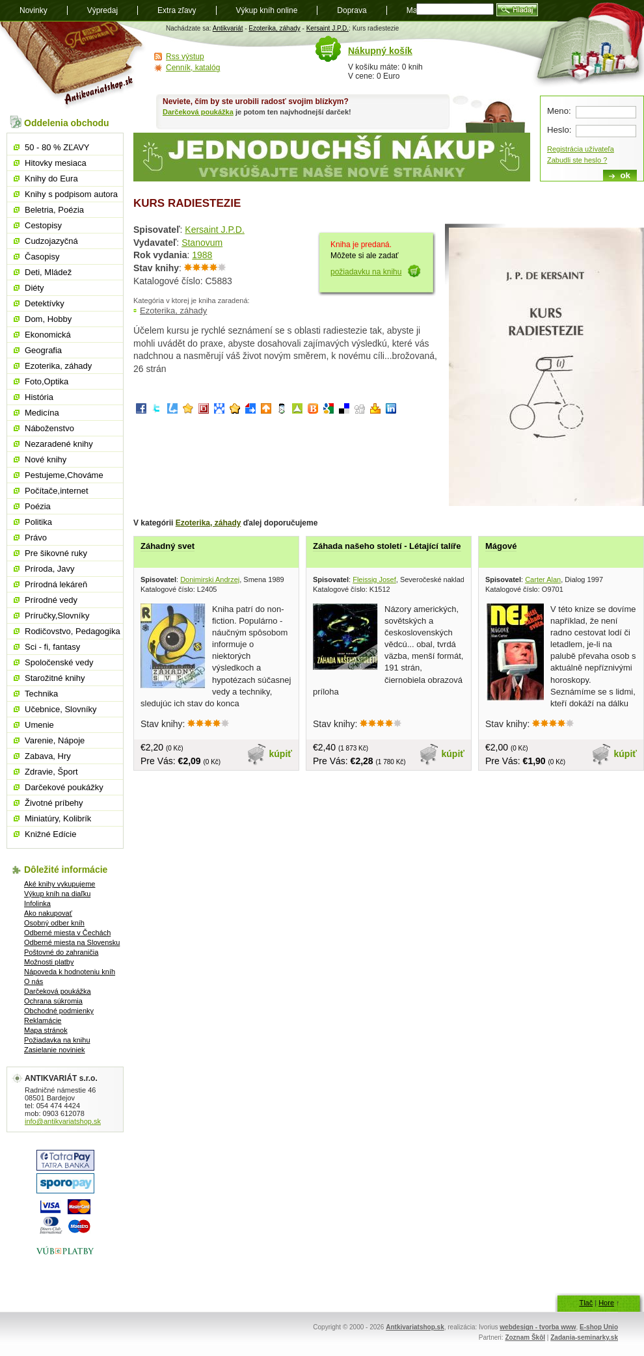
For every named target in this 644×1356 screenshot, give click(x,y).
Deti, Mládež (48, 272)
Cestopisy (43, 225)
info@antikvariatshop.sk (63, 1121)
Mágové (501, 546)
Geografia (43, 350)
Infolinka (37, 903)
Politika (38, 522)
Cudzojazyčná (51, 241)
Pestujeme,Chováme (64, 475)
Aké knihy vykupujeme (59, 884)
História (39, 397)
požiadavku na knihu (365, 271)
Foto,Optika (46, 381)
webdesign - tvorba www (538, 1327)
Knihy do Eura (51, 178)
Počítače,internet (56, 491)
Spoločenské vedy (59, 662)
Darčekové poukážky (64, 787)
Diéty (34, 288)
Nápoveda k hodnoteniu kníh (69, 972)
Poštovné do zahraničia (61, 952)
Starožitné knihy (55, 678)
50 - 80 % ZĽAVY (57, 147)
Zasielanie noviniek (54, 1050)
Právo (36, 537)
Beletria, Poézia (54, 210)
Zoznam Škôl (525, 1337)
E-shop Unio (599, 1327)
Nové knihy (45, 459)
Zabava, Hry (48, 756)
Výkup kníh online (267, 10)
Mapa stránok (46, 1030)
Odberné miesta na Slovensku (72, 942)
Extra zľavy (176, 10)
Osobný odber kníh (54, 923)
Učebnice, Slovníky (61, 709)
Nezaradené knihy (59, 444)
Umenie (39, 725)
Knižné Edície (51, 834)
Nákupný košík (380, 51)
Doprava (351, 10)
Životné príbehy (54, 803)
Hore (606, 1303)
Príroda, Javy (50, 569)
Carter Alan (543, 579)
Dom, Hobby (48, 319)
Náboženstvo (49, 428)
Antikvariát (228, 28)
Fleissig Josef (374, 579)
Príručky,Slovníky (57, 615)
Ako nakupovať (48, 913)
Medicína (42, 413)
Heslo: (559, 130)
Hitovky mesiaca (56, 163)
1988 (202, 255)
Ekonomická (48, 334)
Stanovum (201, 242)
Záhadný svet (168, 546)
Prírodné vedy (51, 600)
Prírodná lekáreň (56, 584)
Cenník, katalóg (193, 67)
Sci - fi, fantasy (52, 647)
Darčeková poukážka (198, 112)
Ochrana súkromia (53, 1001)
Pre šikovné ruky (56, 553)
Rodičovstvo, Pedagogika (72, 631)
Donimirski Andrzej (209, 579)
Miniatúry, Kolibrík (58, 818)
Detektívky (44, 303)
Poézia (38, 506)
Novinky (33, 10)
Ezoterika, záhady (274, 28)
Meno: (559, 111)
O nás (33, 981)
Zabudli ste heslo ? (577, 160)
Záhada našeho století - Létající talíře (387, 546)
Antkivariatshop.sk (415, 1327)
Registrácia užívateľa (580, 149)
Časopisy (42, 256)
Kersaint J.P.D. (327, 28)
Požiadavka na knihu (57, 1040)
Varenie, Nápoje (55, 740)
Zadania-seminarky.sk (584, 1337)
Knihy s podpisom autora (71, 194)
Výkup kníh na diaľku (57, 893)
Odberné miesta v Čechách (67, 933)
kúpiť (281, 754)
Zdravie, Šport (51, 772)
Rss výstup (185, 56)
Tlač (586, 1303)
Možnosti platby (49, 962)
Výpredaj (102, 10)
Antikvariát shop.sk (73, 65)
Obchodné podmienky (59, 1011)
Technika (41, 693)
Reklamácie (42, 1020)
